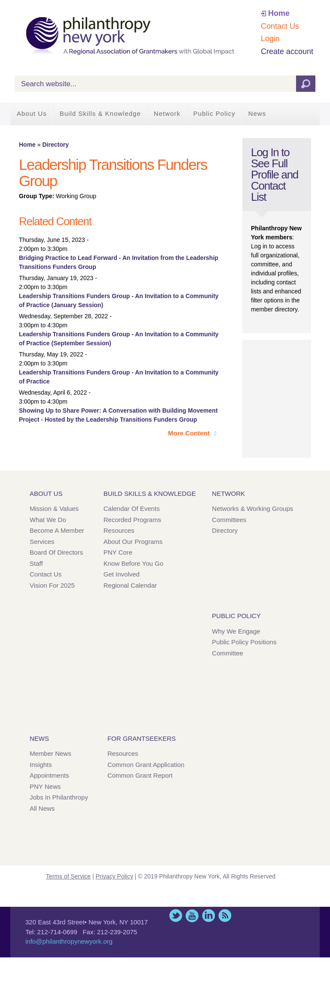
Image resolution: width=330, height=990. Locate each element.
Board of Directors (56, 552)
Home (279, 13)
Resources (119, 530)
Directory (55, 144)
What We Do (48, 519)
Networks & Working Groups (252, 508)
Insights (41, 764)
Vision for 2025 (52, 585)
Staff (36, 563)
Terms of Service (68, 876)
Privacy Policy (114, 876)
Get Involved (122, 574)
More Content (189, 433)
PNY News (45, 786)
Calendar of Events (132, 508)
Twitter (175, 915)
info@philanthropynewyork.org (69, 941)
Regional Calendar (130, 585)
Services (42, 541)
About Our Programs (133, 541)
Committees (229, 519)
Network (167, 113)
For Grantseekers (141, 738)
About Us (32, 113)
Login (270, 38)
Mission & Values (54, 508)
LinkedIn (208, 915)
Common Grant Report (140, 775)
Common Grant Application (145, 764)
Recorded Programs (132, 519)
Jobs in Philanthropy (59, 797)
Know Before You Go (133, 563)
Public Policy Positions (244, 642)
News (257, 113)
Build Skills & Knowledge (100, 113)
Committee (227, 653)
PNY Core (118, 552)
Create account (287, 51)
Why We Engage (236, 631)
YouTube (192, 915)
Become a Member (57, 530)
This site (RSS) (224, 915)
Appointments (49, 775)
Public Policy (214, 113)
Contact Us (280, 26)
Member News (50, 753)
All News (42, 808)
